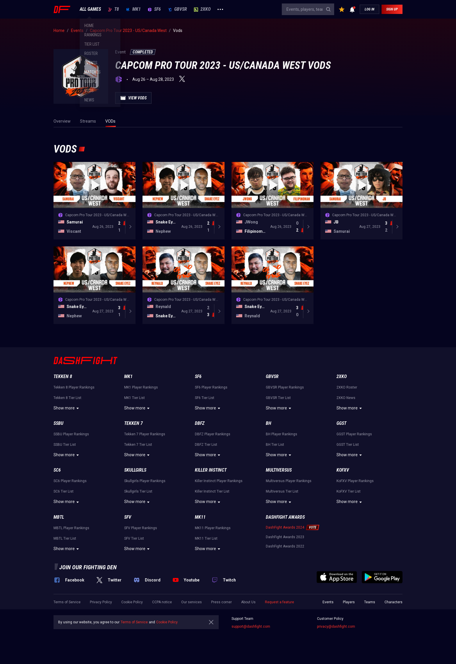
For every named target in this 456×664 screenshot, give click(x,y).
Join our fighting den (88, 567)
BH (268, 423)
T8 (113, 9)
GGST (341, 423)
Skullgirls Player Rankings (144, 481)
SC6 (57, 470)
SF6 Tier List (204, 398)
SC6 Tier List (64, 491)
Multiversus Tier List (282, 491)
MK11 (200, 517)
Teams (369, 602)
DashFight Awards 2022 (285, 546)
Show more (67, 408)
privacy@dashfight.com (336, 626)
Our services (191, 602)
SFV (127, 517)
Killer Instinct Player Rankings (219, 481)
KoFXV (342, 470)
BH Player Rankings (281, 434)
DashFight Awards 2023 (285, 537)
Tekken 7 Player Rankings (144, 434)
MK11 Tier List (206, 538)
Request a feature (279, 602)
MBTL (59, 517)
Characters (393, 602)
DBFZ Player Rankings (212, 434)
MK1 (133, 9)
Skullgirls (135, 470)
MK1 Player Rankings (141, 387)
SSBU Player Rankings (71, 434)
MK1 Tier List (134, 398)
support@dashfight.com (250, 626)
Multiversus (279, 470)
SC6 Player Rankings (70, 481)
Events (328, 602)
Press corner (221, 602)
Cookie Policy (132, 602)
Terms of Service (67, 602)
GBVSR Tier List (278, 398)
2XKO (202, 9)
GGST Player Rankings (354, 434)
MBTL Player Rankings (71, 528)
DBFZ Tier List (206, 445)
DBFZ (199, 423)
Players (349, 602)
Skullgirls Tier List (138, 491)
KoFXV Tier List (348, 491)
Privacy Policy (101, 602)
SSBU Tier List (65, 445)
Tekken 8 (63, 376)
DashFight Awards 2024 (285, 527)
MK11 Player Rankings (213, 528)
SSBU (58, 423)
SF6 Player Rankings (211, 387)
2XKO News (345, 398)
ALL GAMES (90, 9)
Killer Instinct (211, 470)
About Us (248, 602)
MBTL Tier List (65, 538)
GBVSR (177, 9)
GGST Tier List (347, 445)
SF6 (154, 9)
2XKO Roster (346, 387)
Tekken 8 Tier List (67, 398)
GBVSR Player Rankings (285, 387)
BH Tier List (275, 445)
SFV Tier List (134, 538)
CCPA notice (162, 602)
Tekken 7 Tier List (138, 445)
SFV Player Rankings (140, 528)
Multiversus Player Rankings (288, 481)
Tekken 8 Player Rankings (74, 387)
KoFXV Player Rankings (355, 481)
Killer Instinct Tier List (212, 491)
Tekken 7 (133, 423)
